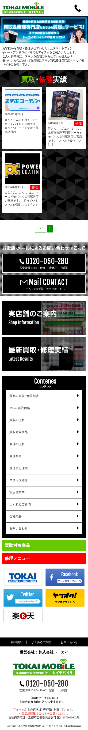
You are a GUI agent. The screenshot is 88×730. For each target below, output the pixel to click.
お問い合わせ (18, 528)
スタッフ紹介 (18, 480)
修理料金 (15, 456)
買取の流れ (17, 420)
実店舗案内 (17, 492)
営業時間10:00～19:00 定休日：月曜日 (44, 263)
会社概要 (15, 516)
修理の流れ (17, 444)
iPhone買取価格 (19, 408)
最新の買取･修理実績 (23, 396)
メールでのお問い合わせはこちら (44, 284)
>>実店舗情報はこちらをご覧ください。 (44, 713)
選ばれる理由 (18, 468)
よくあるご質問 (20, 504)
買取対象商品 (18, 432)
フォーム (18, 709)
